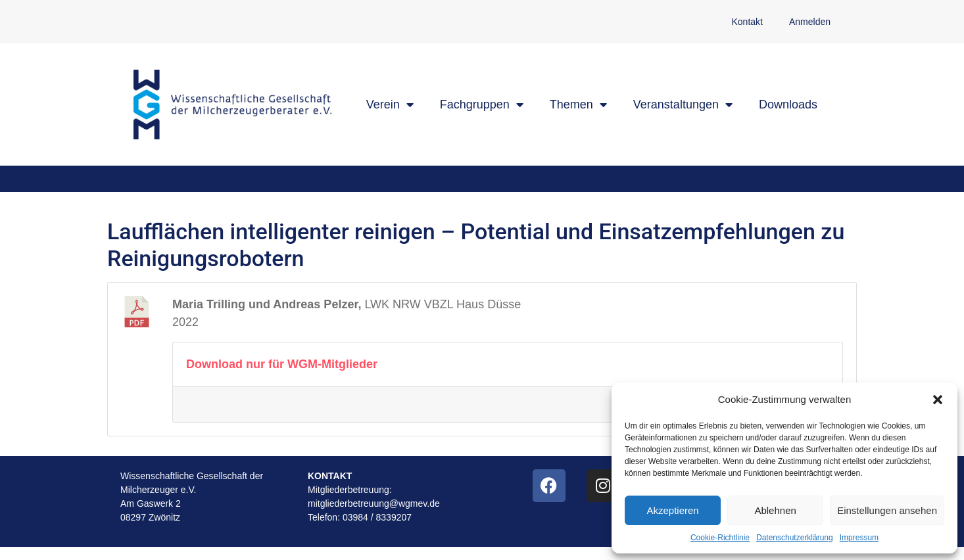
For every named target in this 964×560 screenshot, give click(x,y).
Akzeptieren (672, 510)
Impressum (859, 537)
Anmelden (810, 21)
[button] (937, 399)
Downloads (788, 104)
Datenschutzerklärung (794, 537)
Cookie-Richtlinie (720, 537)
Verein (390, 104)
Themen (578, 104)
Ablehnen (775, 510)
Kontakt (746, 21)
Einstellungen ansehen (887, 510)
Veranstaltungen (683, 104)
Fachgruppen (481, 104)
